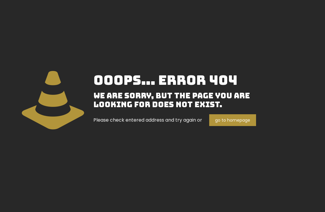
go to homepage (232, 120)
